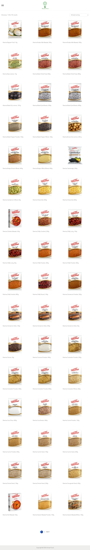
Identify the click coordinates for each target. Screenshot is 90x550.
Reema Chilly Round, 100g (40, 294)
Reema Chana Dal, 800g (70, 200)
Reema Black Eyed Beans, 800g (72, 105)
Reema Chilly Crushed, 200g (41, 231)
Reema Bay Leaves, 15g (10, 74)
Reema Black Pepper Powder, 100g (13, 137)
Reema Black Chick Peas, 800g (72, 74)
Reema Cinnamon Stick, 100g (11, 326)
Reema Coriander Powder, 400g (12, 389)
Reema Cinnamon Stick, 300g (41, 326)
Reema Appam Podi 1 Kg (10, 42)
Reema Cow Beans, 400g (40, 420)
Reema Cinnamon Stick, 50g (71, 326)
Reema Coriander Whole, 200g (71, 389)
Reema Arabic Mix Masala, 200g (42, 42)
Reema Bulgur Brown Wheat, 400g (13, 168)
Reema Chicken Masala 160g (11, 231)
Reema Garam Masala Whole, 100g (73, 515)
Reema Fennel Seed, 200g (40, 483)
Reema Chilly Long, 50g (9, 263)
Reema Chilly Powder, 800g (11, 294)
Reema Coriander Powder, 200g (72, 357)
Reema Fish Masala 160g (10, 515)
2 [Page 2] (44, 532)
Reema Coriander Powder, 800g (42, 389)
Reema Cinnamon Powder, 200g (72, 294)
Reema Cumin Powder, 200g (11, 452)
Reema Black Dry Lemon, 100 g (12, 105)
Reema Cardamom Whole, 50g (12, 200)
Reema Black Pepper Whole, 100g (42, 137)
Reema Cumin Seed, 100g (40, 452)
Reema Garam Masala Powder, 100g (43, 515)
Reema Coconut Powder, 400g (42, 357)
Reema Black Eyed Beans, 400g (42, 105)
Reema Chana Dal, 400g (40, 200)
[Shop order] (79, 15)
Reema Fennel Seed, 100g (10, 483)
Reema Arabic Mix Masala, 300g (72, 42)
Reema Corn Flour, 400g (10, 420)
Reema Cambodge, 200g (70, 168)
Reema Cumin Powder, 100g (71, 420)
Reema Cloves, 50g (8, 357)
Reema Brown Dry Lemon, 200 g (72, 137)
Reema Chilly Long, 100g (70, 231)
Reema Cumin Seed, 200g (70, 452)
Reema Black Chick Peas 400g (41, 74)
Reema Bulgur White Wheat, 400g (42, 168)
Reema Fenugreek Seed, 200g (71, 483)
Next (48, 532)
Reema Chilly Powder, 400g (71, 263)
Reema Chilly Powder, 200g (41, 263)
